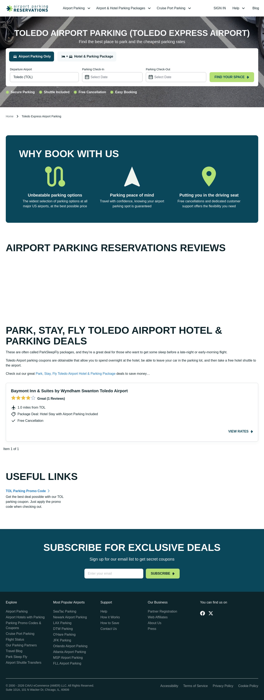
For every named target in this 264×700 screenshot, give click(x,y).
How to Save (109, 623)
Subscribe (163, 573)
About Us (154, 623)
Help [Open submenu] (239, 8)
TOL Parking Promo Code (26, 491)
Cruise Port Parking (20, 633)
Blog (255, 8)
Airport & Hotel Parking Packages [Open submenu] (124, 8)
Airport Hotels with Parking (25, 617)
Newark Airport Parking (70, 617)
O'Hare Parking (64, 634)
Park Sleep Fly (16, 657)
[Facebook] (202, 613)
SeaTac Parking (64, 611)
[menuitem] (77, 8)
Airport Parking (17, 611)
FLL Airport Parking (67, 663)
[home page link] (25, 8)
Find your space (231, 77)
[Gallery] (132, 417)
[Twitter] (210, 613)
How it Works (110, 617)
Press (152, 628)
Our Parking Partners (21, 645)
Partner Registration (162, 611)
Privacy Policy (223, 686)
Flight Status (15, 639)
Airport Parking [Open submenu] (77, 8)
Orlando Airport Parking (70, 646)
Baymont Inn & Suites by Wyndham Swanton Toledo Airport (69, 391)
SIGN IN (220, 8)
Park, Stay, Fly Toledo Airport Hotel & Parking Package (76, 373)
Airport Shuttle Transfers (23, 662)
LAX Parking (62, 623)
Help (103, 611)
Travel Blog (14, 651)
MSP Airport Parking (68, 657)
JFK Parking (62, 640)
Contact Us (108, 628)
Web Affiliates (158, 617)
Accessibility (169, 686)
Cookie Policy (248, 686)
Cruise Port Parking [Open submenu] (174, 8)
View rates (240, 431)
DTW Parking (63, 628)
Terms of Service (195, 686)
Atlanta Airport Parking (69, 652)
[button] (77, 8)
